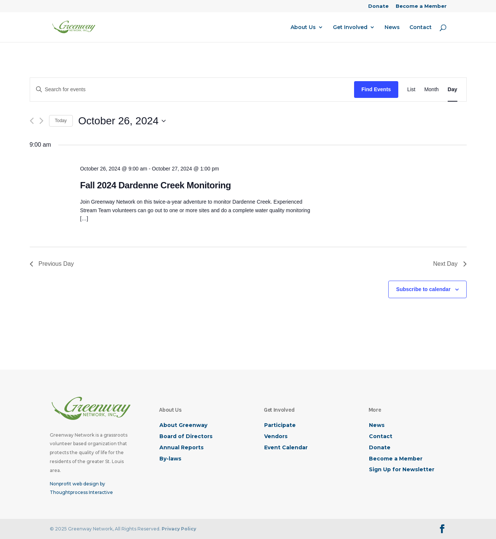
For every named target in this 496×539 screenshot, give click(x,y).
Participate (280, 425)
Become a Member (421, 6)
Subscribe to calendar (423, 289)
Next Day (450, 264)
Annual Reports (181, 447)
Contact (420, 28)
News (392, 28)
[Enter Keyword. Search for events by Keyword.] (192, 89)
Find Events (376, 89)
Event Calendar (286, 447)
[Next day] (41, 120)
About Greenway (183, 425)
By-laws (170, 458)
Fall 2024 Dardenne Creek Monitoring (155, 185)
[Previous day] (32, 120)
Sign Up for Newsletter (401, 469)
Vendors (276, 436)
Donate (378, 6)
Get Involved (350, 28)
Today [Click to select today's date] (61, 120)
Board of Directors (186, 436)
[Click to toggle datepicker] (122, 121)
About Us (303, 28)
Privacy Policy (179, 529)
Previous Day (52, 264)
